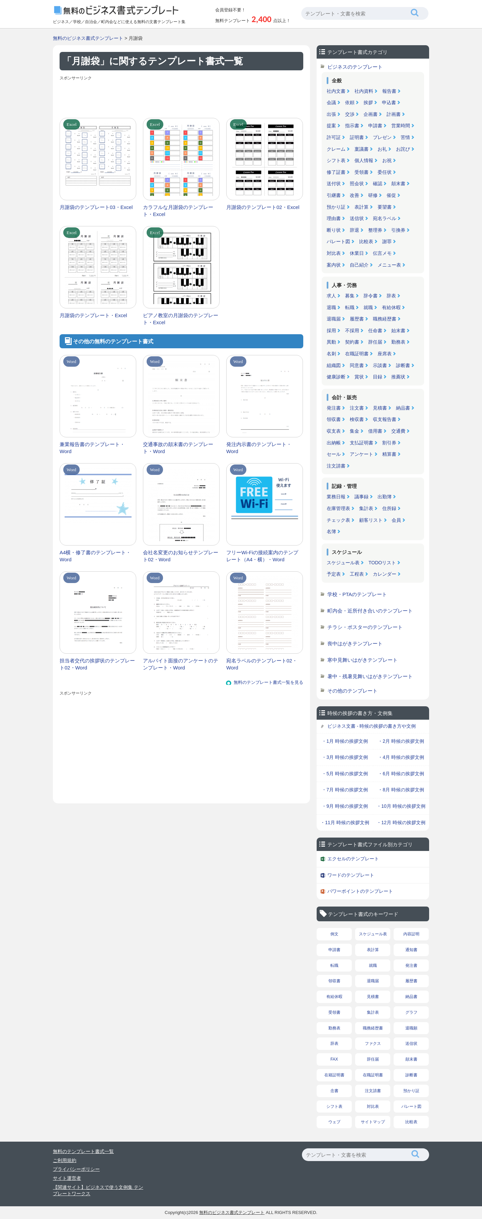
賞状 (359, 376)
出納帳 (334, 442)
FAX (334, 1059)
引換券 (398, 230)
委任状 (385, 172)
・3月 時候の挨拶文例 (345, 757)
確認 (377, 183)
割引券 (389, 442)
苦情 (405, 137)
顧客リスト (371, 520)
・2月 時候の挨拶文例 (401, 741)
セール (334, 454)
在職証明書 (357, 353)
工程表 (357, 574)
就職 (368, 307)
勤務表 (398, 342)
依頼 (349, 102)
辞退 (354, 230)
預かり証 (336, 207)
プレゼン (382, 137)
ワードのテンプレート (350, 875)
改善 (354, 195)
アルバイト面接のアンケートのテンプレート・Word (180, 664)
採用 (331, 330)
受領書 (361, 172)
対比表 (334, 253)
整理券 (375, 230)
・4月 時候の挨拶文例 (401, 757)
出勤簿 (385, 496)
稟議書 (361, 149)
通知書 (411, 949)
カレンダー (384, 574)
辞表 (391, 295)
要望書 (385, 207)
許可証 (334, 137)
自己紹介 (359, 265)
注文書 (357, 408)
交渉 (349, 114)
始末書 (398, 330)
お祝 (387, 160)
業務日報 (336, 496)
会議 (331, 102)
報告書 (389, 91)
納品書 (403, 408)
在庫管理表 (338, 508)
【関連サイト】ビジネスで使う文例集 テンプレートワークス (98, 1191)
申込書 (389, 102)
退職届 (334, 318)
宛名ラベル (384, 218)
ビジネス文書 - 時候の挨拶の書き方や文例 (371, 726)
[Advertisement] (181, 98)
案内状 (334, 265)
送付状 (334, 183)
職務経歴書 (384, 318)
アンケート (361, 454)
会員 (396, 520)
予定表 (334, 574)
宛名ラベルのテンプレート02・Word (261, 664)
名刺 (331, 353)
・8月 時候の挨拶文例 (401, 789)
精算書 (389, 454)
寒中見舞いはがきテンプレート (362, 660)
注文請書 (336, 466)
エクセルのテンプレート (353, 858)
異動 (331, 342)
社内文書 (336, 91)
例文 (334, 934)
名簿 (331, 531)
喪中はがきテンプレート (355, 643)
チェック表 (338, 520)
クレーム (336, 149)
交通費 (398, 431)
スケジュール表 (343, 562)
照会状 (357, 183)
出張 (331, 114)
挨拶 (368, 102)
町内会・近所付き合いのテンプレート (370, 611)
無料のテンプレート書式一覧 (83, 1151)
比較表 (366, 241)
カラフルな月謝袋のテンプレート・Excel (178, 210)
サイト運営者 (67, 1178)
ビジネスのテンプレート (355, 67)
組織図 (334, 365)
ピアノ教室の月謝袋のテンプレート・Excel (180, 318)
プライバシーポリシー (76, 1169)
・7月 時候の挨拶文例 (345, 789)
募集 (349, 295)
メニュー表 (389, 265)
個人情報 (363, 160)
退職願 (411, 1028)
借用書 (375, 431)
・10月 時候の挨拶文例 (401, 806)
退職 (331, 307)
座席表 (385, 353)
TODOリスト (382, 562)
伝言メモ (382, 253)
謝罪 (387, 241)
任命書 (375, 330)
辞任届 (375, 342)
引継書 (334, 195)
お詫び (403, 149)
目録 (377, 376)
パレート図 (338, 241)
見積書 (380, 408)
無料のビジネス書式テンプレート (88, 38)
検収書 (357, 419)
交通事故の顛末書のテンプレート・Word (178, 447)
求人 (331, 295)
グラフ (411, 1012)
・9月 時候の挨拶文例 (345, 806)
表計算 (361, 207)
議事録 (361, 496)
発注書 (334, 408)
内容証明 (411, 934)
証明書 (357, 137)
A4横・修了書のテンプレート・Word (95, 556)
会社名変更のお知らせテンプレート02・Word (180, 556)
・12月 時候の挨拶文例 (401, 822)
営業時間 (400, 125)
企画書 (371, 114)
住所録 (389, 508)
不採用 (352, 330)
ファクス (373, 1043)
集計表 (366, 508)
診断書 (403, 365)
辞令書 (371, 295)
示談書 (380, 365)
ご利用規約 (64, 1160)
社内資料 (363, 91)
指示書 (352, 125)
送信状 (357, 218)
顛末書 (398, 183)
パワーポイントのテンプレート (360, 891)
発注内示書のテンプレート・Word (259, 447)
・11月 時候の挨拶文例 (344, 822)
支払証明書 (361, 442)
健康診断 (336, 376)
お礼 (382, 149)
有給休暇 (391, 307)
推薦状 (398, 376)
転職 (349, 307)
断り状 (334, 230)
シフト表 (336, 160)
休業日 (357, 253)
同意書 (357, 365)
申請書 (375, 125)
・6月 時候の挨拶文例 (401, 773)
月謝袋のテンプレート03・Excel (96, 207)
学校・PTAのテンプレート (357, 594)
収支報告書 (384, 419)
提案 (331, 125)
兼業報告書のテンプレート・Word (92, 447)
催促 (391, 195)
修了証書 (336, 172)
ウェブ (334, 1122)
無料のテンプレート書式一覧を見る (268, 682)
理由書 (334, 218)
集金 (354, 431)
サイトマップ (373, 1122)
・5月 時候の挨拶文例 (345, 773)
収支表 (334, 431)
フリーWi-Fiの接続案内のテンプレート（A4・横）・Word (262, 556)
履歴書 (357, 318)
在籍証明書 (334, 1075)
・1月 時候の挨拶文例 (345, 741)
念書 (334, 1090)
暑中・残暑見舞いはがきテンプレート (370, 676)
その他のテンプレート (352, 691)
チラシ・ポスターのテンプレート (365, 627)
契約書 (352, 342)
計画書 (394, 114)
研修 (373, 195)
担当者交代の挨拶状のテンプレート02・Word (97, 664)
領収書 (334, 419)
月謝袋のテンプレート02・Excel (262, 207)
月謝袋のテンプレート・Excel (93, 315)
